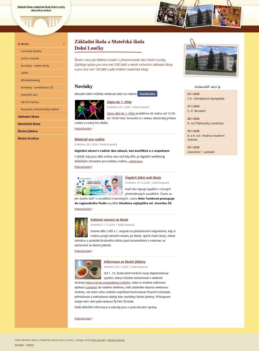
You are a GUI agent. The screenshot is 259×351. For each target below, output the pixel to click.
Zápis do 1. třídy (119, 102)
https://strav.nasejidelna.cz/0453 (107, 282)
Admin (30, 344)
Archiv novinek (30, 58)
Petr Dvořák (98, 340)
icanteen (91, 287)
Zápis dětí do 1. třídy (121, 113)
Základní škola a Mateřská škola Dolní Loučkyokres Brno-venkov (41, 8)
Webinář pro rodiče (90, 139)
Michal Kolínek (116, 340)
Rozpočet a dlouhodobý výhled (40, 109)
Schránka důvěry (31, 51)
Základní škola (28, 116)
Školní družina (28, 138)
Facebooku (147, 94)
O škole (23, 44)
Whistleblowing (30, 80)
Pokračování (83, 128)
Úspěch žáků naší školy (143, 177)
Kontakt (19, 344)
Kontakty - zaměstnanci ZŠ (37, 87)
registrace (135, 161)
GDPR (24, 73)
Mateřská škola (29, 124)
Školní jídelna (28, 131)
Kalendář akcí (222, 86)
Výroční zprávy (30, 102)
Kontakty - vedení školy (35, 65)
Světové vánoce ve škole (109, 219)
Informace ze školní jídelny (124, 261)
